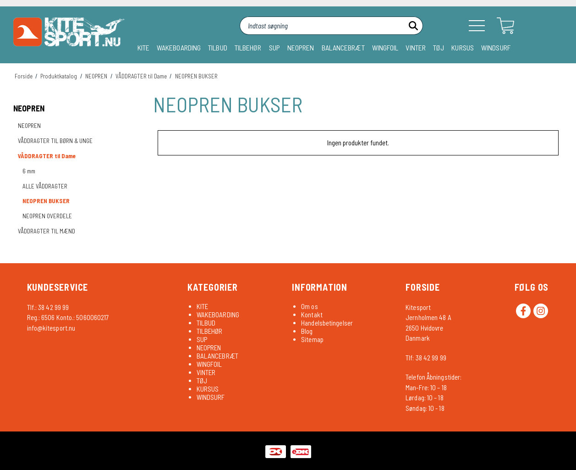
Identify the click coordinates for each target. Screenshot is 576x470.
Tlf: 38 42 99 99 (426, 358)
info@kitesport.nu (51, 328)
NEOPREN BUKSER (46, 201)
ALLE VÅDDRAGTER (44, 186)
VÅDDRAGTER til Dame (47, 156)
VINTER (416, 47)
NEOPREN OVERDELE (47, 216)
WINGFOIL (385, 47)
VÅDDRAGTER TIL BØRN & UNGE (55, 140)
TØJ (438, 47)
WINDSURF (495, 47)
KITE (143, 47)
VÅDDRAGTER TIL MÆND (46, 231)
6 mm (28, 171)
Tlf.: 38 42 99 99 (48, 307)
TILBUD (217, 47)
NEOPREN (300, 47)
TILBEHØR (248, 47)
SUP (274, 47)
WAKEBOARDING (179, 47)
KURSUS (462, 47)
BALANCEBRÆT (343, 47)
